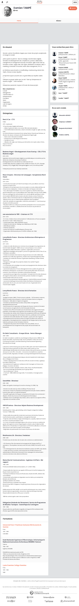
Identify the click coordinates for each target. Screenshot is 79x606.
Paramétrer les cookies (52, 587)
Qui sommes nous (7, 587)
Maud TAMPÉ (63, 78)
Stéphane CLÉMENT (65, 122)
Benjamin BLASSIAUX (65, 128)
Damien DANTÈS (64, 72)
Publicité (20, 587)
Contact (14, 587)
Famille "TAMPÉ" (64, 98)
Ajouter (74, 8)
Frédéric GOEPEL (64, 135)
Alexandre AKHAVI (64, 115)
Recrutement (26, 587)
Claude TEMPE (63, 86)
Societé (32, 587)
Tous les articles (72, 587)
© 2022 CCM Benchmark (43, 588)
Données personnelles (40, 587)
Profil (19, 21)
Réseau (58, 21)
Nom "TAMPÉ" (63, 93)
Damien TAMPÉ (63, 53)
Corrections (33, 588)
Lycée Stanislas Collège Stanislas (14, 565)
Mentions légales (63, 587)
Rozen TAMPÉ (63, 57)
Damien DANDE (63, 67)
